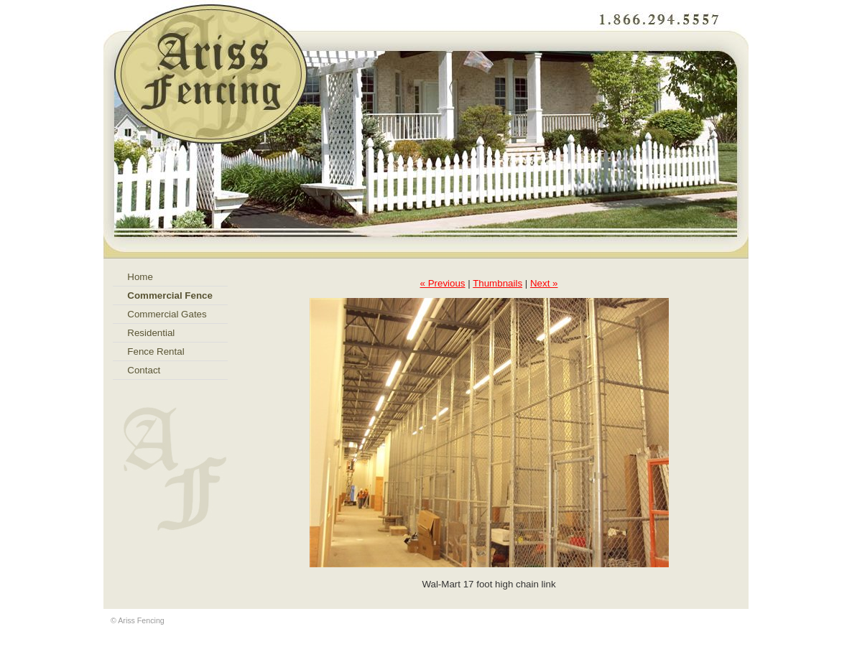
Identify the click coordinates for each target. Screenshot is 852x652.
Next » (544, 283)
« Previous (443, 283)
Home (140, 276)
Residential (151, 332)
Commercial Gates (166, 314)
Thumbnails (497, 283)
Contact (143, 370)
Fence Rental (155, 351)
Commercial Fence (170, 295)
